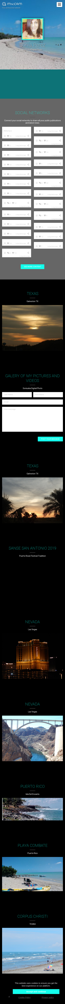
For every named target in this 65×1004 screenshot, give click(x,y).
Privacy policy (48, 997)
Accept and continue (36, 992)
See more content (32, 267)
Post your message (50, 439)
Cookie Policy (24, 997)
